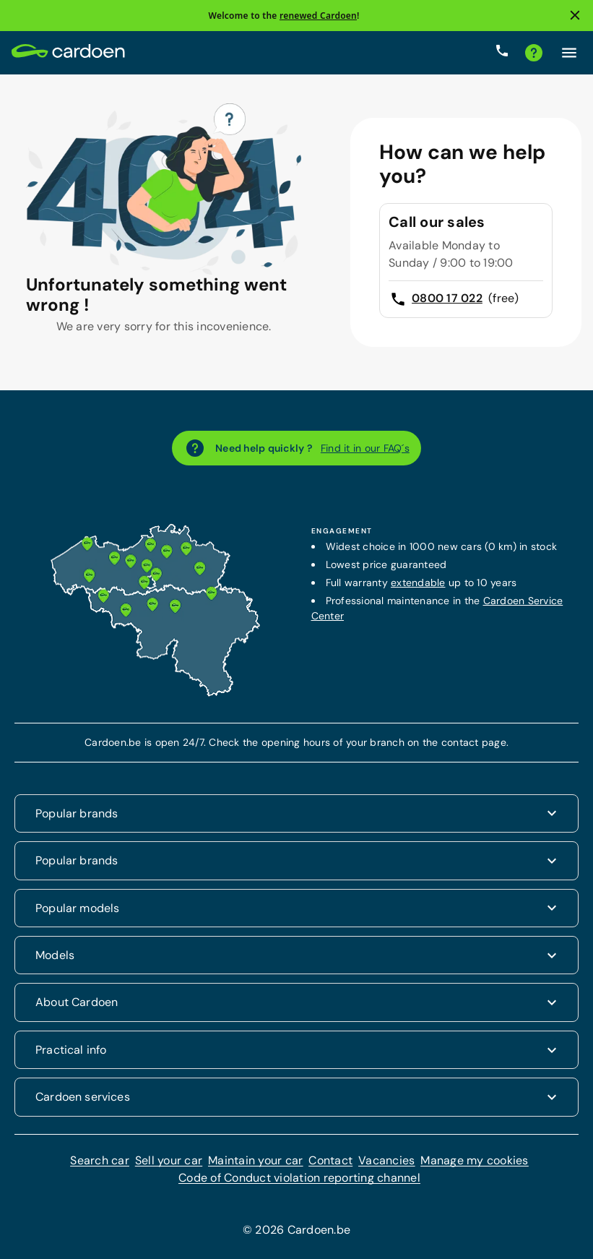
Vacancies (386, 1160)
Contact (330, 1160)
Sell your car (168, 1160)
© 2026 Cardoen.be (296, 1229)
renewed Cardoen (318, 15)
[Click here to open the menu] (569, 52)
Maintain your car (255, 1160)
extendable (418, 582)
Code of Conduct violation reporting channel (299, 1177)
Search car (99, 1160)
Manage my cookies (474, 1160)
